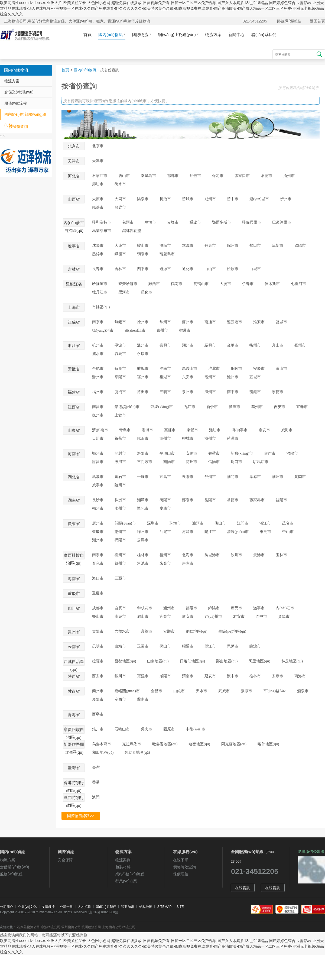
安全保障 (65, 860)
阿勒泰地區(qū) (137, 752)
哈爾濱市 (99, 284)
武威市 (224, 691)
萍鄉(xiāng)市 (162, 407)
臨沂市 (142, 438)
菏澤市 (232, 438)
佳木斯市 (272, 284)
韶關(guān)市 (125, 523)
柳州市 (120, 555)
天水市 (201, 691)
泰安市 (264, 430)
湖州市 (187, 345)
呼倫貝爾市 (251, 222)
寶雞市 (142, 676)
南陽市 (169, 462)
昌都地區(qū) (125, 661)
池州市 (232, 377)
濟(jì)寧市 (240, 430)
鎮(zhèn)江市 (135, 330)
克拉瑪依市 (131, 744)
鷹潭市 (234, 407)
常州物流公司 (71, 927)
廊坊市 (97, 184)
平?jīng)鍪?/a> (274, 691)
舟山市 (277, 345)
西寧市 (97, 714)
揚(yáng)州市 (102, 330)
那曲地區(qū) (227, 661)
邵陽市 (187, 500)
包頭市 (128, 222)
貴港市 (259, 555)
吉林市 (120, 269)
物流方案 (213, 34)
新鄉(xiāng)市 (242, 453)
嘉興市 (165, 345)
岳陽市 (210, 500)
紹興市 (210, 345)
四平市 (142, 269)
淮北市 (214, 369)
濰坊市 (214, 430)
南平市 (232, 392)
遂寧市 (259, 608)
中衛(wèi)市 (195, 729)
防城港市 (212, 555)
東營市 (192, 430)
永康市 (142, 354)
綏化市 (146, 292)
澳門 (96, 797)
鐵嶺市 (120, 254)
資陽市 (284, 616)
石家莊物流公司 (28, 927)
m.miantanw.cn (46, 912)
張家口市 (242, 176)
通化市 (187, 269)
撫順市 (165, 246)
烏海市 (150, 222)
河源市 (187, 532)
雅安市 (239, 616)
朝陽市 (142, 254)
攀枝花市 (144, 608)
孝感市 (255, 477)
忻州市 (285, 199)
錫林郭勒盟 (131, 231)
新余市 (212, 407)
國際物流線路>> (80, 816)
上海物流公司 (112, 927)
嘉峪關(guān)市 (127, 691)
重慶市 (97, 593)
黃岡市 (300, 477)
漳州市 (210, 392)
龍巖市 (255, 392)
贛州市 (257, 407)
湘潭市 (142, 500)
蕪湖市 (120, 369)
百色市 (97, 563)
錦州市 (232, 246)
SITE (180, 907)
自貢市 (120, 608)
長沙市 (97, 500)
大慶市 (225, 284)
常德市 (232, 500)
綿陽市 (214, 608)
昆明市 (97, 646)
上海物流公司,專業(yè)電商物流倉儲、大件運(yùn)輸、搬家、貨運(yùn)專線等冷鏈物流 (77, 21)
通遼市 (195, 222)
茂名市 (287, 523)
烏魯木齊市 (101, 744)
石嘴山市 (122, 729)
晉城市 (187, 199)
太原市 (97, 199)
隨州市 (120, 485)
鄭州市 (97, 453)
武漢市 (97, 477)
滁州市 (97, 377)
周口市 (236, 462)
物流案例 (123, 860)
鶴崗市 (176, 284)
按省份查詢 (18, 126)
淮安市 (259, 322)
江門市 (242, 523)
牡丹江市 (99, 292)
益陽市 (281, 500)
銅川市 (120, 676)
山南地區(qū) (157, 661)
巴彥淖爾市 (281, 222)
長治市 (165, 199)
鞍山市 (142, 246)
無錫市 (120, 322)
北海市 (187, 555)
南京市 (97, 322)
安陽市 (191, 453)
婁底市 (165, 508)
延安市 (210, 676)
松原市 (232, 269)
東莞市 (265, 532)
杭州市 (97, 345)
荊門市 (232, 477)
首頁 (87, 34)
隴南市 (142, 699)
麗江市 (210, 646)
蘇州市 (187, 322)
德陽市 (191, 608)
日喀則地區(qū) (192, 661)
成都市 (97, 608)
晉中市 (232, 199)
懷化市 (142, 508)
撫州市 (97, 415)
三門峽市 (144, 462)
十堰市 (142, 477)
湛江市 (265, 523)
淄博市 (147, 430)
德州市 (165, 438)
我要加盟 (127, 907)
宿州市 (142, 377)
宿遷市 (184, 330)
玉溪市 (142, 646)
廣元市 (236, 608)
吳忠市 (146, 729)
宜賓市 (165, 616)
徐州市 (142, 322)
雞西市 (154, 284)
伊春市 (247, 284)
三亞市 (120, 578)
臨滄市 (255, 646)
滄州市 (289, 176)
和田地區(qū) (102, 752)
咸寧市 (97, 485)
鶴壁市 (214, 453)
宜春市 (302, 407)
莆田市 (142, 392)
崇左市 (187, 563)
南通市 (210, 322)
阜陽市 (120, 377)
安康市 (277, 676)
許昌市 (97, 462)
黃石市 (120, 477)
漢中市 (232, 676)
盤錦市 (97, 254)
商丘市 (191, 462)
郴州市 (97, 508)
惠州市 (120, 532)
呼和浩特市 (101, 222)
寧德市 (277, 392)
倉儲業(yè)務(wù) (18, 92)
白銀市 (179, 691)
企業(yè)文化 (27, 907)
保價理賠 (180, 874)
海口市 (97, 578)
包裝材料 (123, 867)
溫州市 (142, 345)
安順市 (169, 631)
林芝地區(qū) (292, 661)
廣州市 (97, 523)
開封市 (120, 453)
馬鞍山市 (189, 369)
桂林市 (142, 555)
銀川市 (97, 729)
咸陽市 (165, 676)
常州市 (165, 322)
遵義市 (146, 631)
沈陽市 (97, 246)
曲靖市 (120, 646)
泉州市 (187, 392)
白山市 (210, 269)
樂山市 (97, 616)
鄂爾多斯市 (221, 222)
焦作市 (269, 453)
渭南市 (187, 676)
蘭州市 (97, 691)
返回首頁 (317, 21)
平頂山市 (167, 453)
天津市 (97, 161)
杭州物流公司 (91, 927)
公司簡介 (6, 907)
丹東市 (210, 246)
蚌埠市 (142, 369)
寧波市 (120, 345)
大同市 (120, 199)
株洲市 (120, 500)
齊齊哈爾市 (127, 284)
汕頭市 (197, 523)
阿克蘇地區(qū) (233, 744)
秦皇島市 (148, 176)
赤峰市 (172, 222)
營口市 (255, 246)
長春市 (97, 269)
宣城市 (255, 377)
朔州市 (210, 199)
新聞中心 (236, 34)
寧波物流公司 (50, 927)
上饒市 (120, 415)
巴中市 (261, 616)
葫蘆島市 (167, 254)
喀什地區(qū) (268, 744)
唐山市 (124, 176)
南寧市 (97, 555)
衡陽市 (165, 500)
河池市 (142, 563)
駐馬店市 (260, 462)
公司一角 (66, 907)
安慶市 (259, 369)
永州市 (120, 508)
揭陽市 (120, 540)
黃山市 (281, 369)
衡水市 (120, 184)
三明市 (165, 392)
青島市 (125, 430)
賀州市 (120, 563)
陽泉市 (142, 199)
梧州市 (165, 555)
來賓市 (165, 563)
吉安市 (279, 407)
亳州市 (210, 377)
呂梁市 (120, 207)
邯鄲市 (172, 176)
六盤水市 (122, 631)
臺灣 (96, 767)
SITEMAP (164, 907)
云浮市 (142, 540)
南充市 (120, 616)
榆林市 (255, 676)
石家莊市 (99, 176)
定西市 (120, 699)
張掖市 (246, 691)
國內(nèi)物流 (111, 34)
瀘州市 (169, 608)
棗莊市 (170, 430)
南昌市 (97, 407)
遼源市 (165, 269)
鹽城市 (281, 322)
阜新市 (277, 246)
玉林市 (281, 555)
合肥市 (97, 369)
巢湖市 (165, 377)
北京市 (97, 146)
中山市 (288, 532)
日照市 (97, 438)
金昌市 (156, 691)
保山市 (165, 646)
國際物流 (141, 34)
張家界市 (257, 500)
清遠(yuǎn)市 (238, 532)
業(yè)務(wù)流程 (129, 874)
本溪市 (187, 246)
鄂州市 (210, 477)
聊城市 (187, 438)
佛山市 (220, 523)
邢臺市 (195, 176)
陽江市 (210, 532)
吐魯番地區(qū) (164, 744)
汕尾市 (165, 532)
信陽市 (214, 462)
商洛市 (300, 676)
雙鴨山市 (201, 284)
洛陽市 (142, 453)
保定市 (217, 176)
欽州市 (236, 555)
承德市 (266, 176)
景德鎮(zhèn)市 (127, 407)
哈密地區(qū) (199, 744)
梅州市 (142, 532)
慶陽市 (97, 699)
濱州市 (210, 438)
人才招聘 (84, 907)
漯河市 (120, 462)
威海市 (286, 430)
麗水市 (97, 354)
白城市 (255, 269)
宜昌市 (165, 477)
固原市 (169, 729)
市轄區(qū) (101, 307)
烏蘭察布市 (101, 231)
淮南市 (165, 369)
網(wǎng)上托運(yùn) (178, 34)
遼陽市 (300, 246)
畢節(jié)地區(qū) (232, 631)
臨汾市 (97, 207)
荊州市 (277, 477)
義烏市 (120, 354)
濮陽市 (292, 453)
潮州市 (97, 540)
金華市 (232, 345)
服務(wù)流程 (15, 103)
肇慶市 (97, 532)
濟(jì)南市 (100, 430)
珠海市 (175, 523)
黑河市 (124, 292)
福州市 (97, 392)
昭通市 (187, 646)
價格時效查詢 (184, 867)
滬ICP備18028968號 (103, 912)
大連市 (120, 246)
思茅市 (232, 646)
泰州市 (162, 330)
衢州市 (255, 345)
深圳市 (152, 523)
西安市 (97, 676)
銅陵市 (236, 369)
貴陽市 (97, 631)
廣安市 (187, 616)
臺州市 (300, 345)
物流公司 (128, 927)
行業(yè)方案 (126, 881)
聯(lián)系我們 (264, 34)
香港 (96, 782)
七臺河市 (298, 284)
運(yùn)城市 (259, 199)
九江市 (189, 407)
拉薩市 (97, 661)
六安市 (187, 377)
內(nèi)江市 (285, 608)
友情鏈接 (48, 907)
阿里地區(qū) (259, 661)
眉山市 (142, 616)
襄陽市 (187, 477)
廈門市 (120, 392)
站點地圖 (145, 907)
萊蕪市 (120, 438)
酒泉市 (302, 691)
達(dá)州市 (213, 616)
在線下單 (180, 860)
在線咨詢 (242, 888)
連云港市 (234, 322)
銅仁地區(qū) (196, 631)
